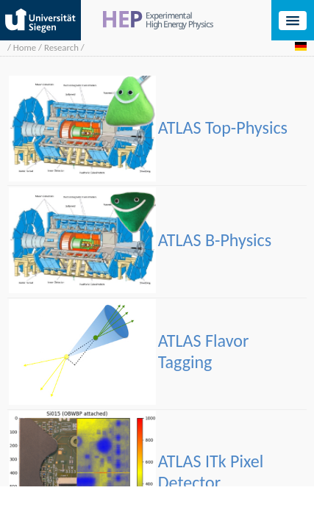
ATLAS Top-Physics (223, 127)
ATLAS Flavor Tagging (203, 351)
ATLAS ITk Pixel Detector (211, 471)
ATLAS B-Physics (214, 240)
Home (24, 47)
